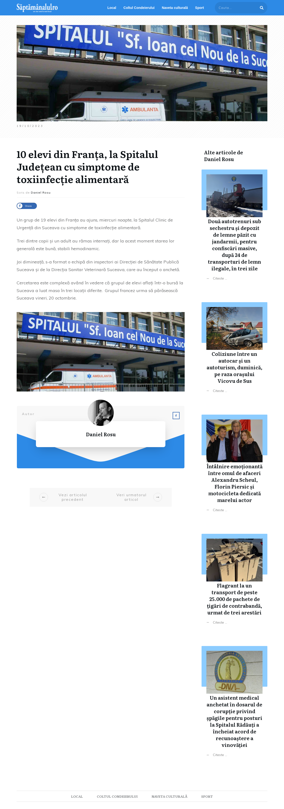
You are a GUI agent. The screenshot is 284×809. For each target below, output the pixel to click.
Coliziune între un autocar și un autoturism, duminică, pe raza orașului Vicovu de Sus (234, 351)
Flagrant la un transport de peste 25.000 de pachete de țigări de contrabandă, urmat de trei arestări (234, 583)
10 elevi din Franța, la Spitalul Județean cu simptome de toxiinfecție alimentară (87, 166)
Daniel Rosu (219, 159)
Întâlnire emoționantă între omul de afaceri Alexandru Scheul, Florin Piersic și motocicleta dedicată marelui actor (234, 467)
